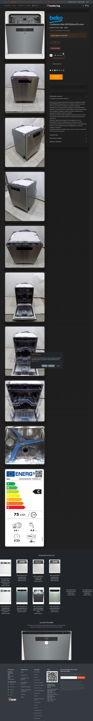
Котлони (36, 707)
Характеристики (68, 135)
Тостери (36, 705)
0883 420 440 (10, 673)
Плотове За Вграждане (39, 685)
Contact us (24, 675)
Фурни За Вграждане (39, 682)
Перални (36, 674)
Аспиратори (37, 693)
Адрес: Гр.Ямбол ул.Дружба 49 (52, 689)
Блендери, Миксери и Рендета (39, 699)
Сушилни (36, 677)
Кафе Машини (37, 702)
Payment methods (25, 686)
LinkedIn (11, 689)
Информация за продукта (68, 96)
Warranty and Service (25, 679)
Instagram (11, 686)
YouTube (10, 692)
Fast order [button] (56, 76)
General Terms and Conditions (26, 690)
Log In (87, 2)
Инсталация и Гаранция (68, 138)
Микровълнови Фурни (39, 690)
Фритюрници (37, 718)
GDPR (22, 697)
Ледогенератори (38, 713)
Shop (22, 672)
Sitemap (23, 694)
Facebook (11, 684)
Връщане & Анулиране (68, 142)
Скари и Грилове (38, 715)
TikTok (10, 695)
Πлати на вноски (57, 63)
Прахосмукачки (37, 710)
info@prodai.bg (11, 679)
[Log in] (88, 5)
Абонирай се (81, 677)
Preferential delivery (24, 683)
